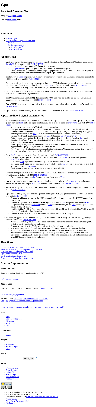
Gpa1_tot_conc (47, 289)
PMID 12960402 (35, 79)
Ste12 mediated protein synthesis (13, 256)
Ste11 (67, 136)
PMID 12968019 (80, 85)
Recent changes (12, 347)
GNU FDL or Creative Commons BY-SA (42, 397)
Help (8, 349)
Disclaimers (10, 404)
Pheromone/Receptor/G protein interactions (18, 247)
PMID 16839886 (19, 190)
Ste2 (48, 136)
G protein (22, 77)
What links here (12, 369)
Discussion (10, 322)
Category (4, 301)
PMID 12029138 (76, 110)
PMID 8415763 (37, 64)
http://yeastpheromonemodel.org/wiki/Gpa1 (31, 299)
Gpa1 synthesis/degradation (11, 254)
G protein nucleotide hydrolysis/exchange (17, 252)
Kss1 (87, 202)
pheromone (19, 68)
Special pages (11, 375)
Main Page (10, 345)
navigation (12, 16)
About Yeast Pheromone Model (18, 402)
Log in (8, 336)
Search (3, 354)
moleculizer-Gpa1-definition (12, 280)
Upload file (10, 373)
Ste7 (75, 136)
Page (8, 317)
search (19, 16)
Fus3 (13, 155)
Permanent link (11, 380)
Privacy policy (11, 400)
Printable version (12, 377)
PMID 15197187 (12, 106)
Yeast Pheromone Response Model (14, 308)
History (9, 326)
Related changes (12, 371)
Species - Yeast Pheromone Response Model (26, 301)
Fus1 (21, 123)
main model (11, 20)
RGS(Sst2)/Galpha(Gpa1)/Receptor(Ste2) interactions (21, 249)
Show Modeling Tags (14, 320)
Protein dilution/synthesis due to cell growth (18, 258)
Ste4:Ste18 (10, 64)
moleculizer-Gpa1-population (12, 295)
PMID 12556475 (72, 183)
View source (10, 324)
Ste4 (34, 134)
